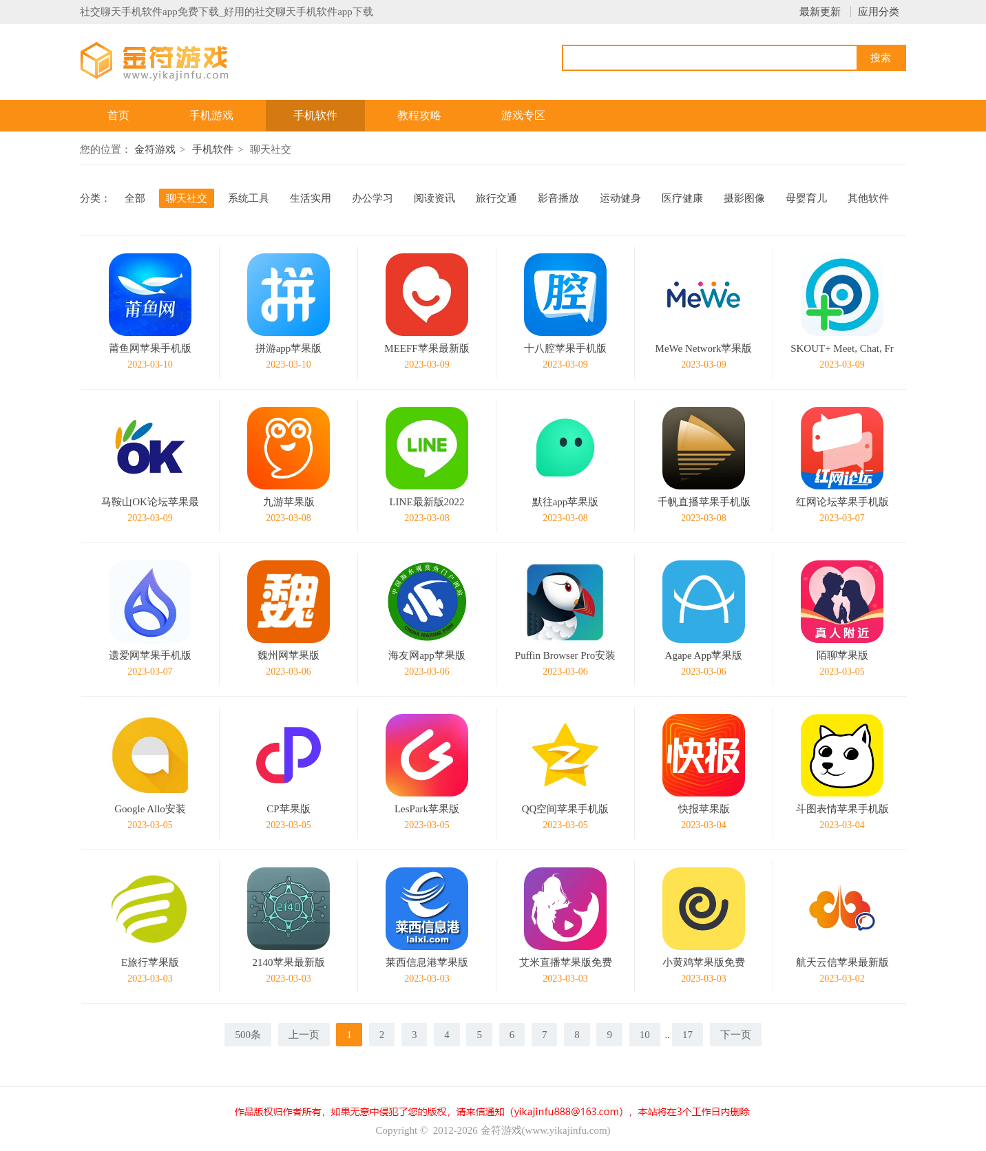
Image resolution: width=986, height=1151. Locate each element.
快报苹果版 (704, 808)
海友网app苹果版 (426, 655)
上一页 (304, 1034)
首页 (118, 115)
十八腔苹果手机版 (565, 348)
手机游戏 (211, 115)
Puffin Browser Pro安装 (565, 655)
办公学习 (372, 198)
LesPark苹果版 (427, 808)
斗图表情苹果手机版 (842, 808)
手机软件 (315, 115)
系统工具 (248, 198)
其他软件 (868, 198)
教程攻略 (419, 115)
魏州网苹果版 (288, 655)
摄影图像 (744, 198)
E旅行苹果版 (150, 962)
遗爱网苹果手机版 (150, 655)
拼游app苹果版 (288, 348)
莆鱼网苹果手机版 (150, 348)
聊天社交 (186, 198)
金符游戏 (155, 149)
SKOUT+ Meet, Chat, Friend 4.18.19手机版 (842, 350)
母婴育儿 (806, 198)
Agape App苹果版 (704, 655)
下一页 (735, 1034)
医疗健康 (682, 198)
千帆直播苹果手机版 (704, 501)
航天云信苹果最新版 (842, 962)
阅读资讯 (434, 198)
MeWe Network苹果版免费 (704, 350)
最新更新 (820, 11)
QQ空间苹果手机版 (565, 808)
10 (645, 1034)
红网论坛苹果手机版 (842, 501)
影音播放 (558, 198)
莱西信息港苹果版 (427, 962)
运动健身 (620, 198)
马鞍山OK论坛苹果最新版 (150, 503)
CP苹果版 (288, 808)
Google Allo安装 (150, 808)
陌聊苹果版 (842, 655)
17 (687, 1034)
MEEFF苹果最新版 (426, 348)
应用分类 (878, 11)
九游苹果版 (289, 501)
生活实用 (310, 198)
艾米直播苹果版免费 (565, 962)
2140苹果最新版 (289, 962)
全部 (135, 198)
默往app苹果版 (565, 501)
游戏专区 (523, 115)
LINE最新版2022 (426, 501)
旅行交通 (496, 198)
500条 (248, 1034)
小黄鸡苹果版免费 (703, 962)
